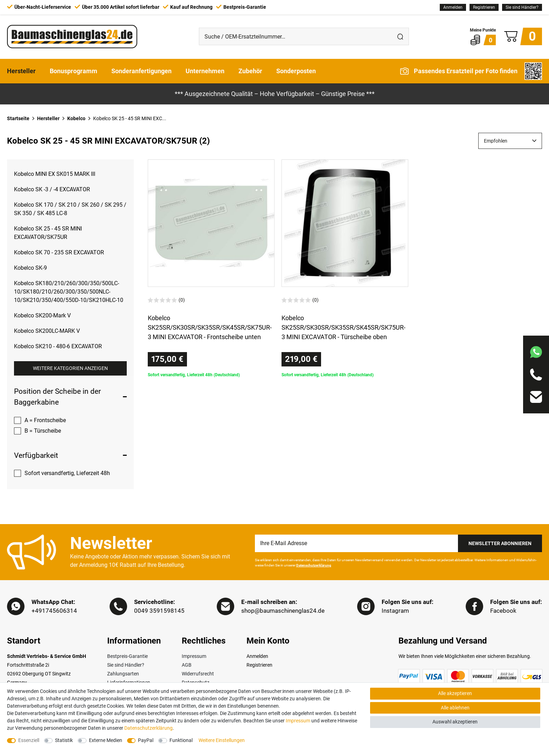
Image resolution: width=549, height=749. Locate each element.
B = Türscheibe (43, 430)
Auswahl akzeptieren (455, 721)
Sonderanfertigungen (141, 71)
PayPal (145, 740)
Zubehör (250, 71)
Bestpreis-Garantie (127, 656)
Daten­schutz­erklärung (148, 728)
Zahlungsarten (123, 673)
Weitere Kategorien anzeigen (70, 368)
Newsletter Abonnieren (499, 543)
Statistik (64, 740)
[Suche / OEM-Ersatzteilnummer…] (295, 36)
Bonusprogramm (73, 71)
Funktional (181, 740)
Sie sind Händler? (522, 7)
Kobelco (76, 118)
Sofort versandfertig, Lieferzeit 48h (67, 473)
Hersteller (21, 71)
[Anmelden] (453, 7)
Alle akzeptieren (455, 693)
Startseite (18, 118)
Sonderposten (296, 71)
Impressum (194, 656)
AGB (187, 665)
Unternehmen (205, 71)
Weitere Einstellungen (222, 740)
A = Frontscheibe (45, 420)
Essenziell (28, 740)
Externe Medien (105, 740)
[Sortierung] (510, 141)
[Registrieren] (484, 7)
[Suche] (400, 36)
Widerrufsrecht (198, 673)
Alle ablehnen (455, 707)
